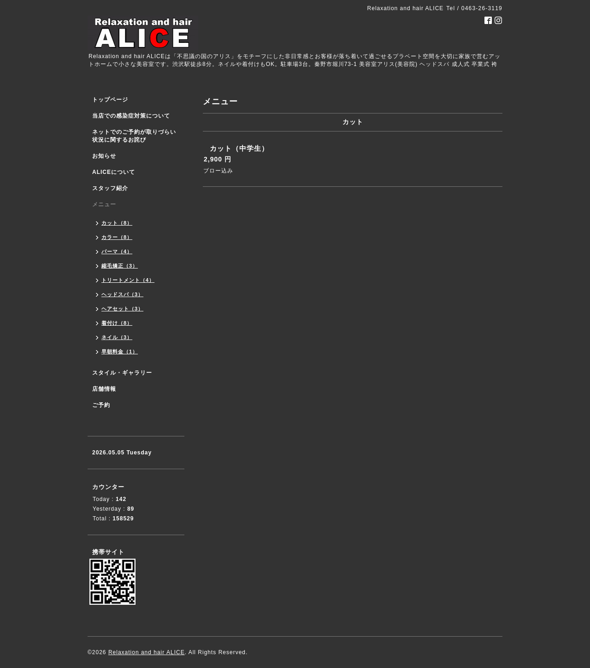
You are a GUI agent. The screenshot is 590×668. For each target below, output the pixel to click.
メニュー (104, 204)
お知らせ (104, 156)
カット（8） (116, 223)
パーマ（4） (116, 251)
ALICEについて (113, 172)
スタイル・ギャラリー (122, 373)
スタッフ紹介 (110, 188)
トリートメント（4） (127, 280)
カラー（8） (116, 237)
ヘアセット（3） (122, 308)
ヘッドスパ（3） (122, 294)
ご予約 (101, 405)
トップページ (110, 99)
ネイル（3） (116, 337)
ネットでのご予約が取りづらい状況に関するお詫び (134, 136)
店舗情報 (104, 389)
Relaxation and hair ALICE (146, 652)
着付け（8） (116, 323)
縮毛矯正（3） (119, 265)
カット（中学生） (239, 148)
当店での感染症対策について (131, 116)
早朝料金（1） (119, 351)
